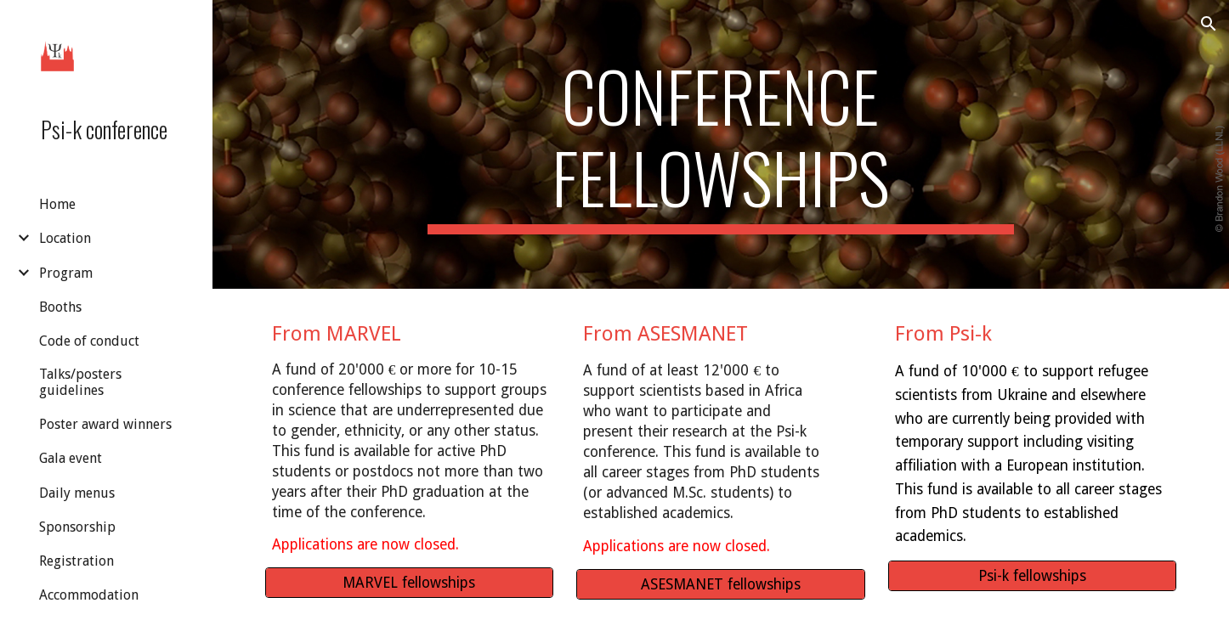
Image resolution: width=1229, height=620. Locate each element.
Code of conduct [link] (89, 341)
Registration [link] (76, 561)
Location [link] (65, 238)
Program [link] (66, 273)
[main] (721, 144)
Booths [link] (60, 307)
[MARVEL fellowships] (409, 583)
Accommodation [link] (89, 595)
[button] (1208, 23)
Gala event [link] (70, 458)
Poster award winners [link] (105, 424)
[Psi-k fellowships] (1032, 576)
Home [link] (57, 204)
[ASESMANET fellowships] (720, 585)
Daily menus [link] (77, 493)
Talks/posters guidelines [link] (80, 382)
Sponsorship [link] (77, 527)
